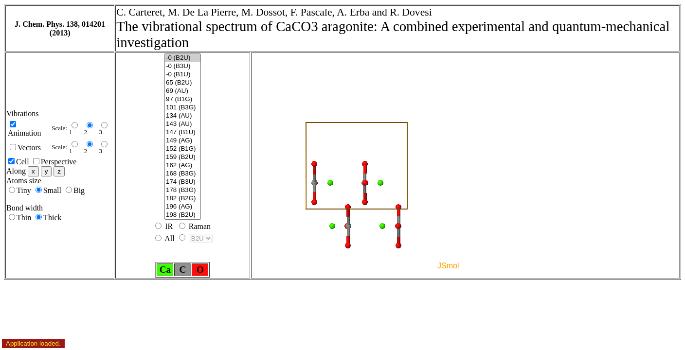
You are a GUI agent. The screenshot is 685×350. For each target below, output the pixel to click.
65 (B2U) (182, 83)
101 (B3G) (182, 108)
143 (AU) (182, 124)
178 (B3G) (182, 190)
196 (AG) (182, 207)
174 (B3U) (182, 182)
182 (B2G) (182, 198)
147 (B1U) (182, 132)
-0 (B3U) (182, 66)
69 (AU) (182, 91)
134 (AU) (182, 116)
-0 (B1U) (182, 74)
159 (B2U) (182, 157)
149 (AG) (182, 141)
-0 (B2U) (182, 58)
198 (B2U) (182, 215)
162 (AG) (182, 165)
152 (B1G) (182, 149)
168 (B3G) (182, 174)
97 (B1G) (182, 99)
